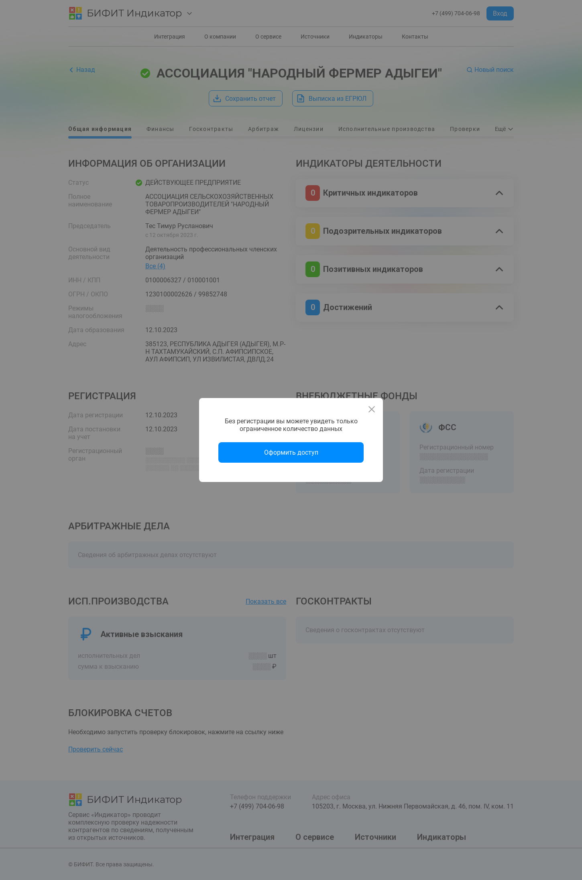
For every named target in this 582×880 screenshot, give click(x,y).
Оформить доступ (291, 452)
